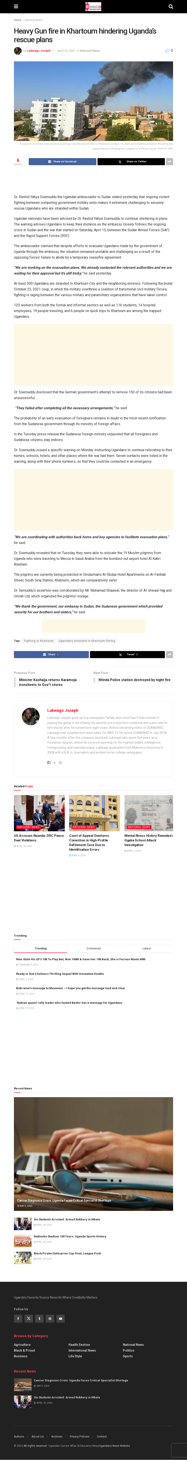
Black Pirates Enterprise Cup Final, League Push (67, 1253)
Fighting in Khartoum (39, 640)
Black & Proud (24, 1351)
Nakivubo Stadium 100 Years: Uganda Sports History (70, 1236)
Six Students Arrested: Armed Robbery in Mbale (67, 1219)
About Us (38, 1436)
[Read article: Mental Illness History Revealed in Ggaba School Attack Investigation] (149, 813)
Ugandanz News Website (114, 1446)
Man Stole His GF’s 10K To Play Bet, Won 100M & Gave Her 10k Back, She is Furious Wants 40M (80, 959)
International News (82, 1351)
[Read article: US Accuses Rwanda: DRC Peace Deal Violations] (39, 813)
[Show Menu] (16, 6)
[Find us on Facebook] (18, 1319)
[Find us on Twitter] (29, 1319)
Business (20, 1356)
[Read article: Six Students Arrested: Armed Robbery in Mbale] (23, 1224)
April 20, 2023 (66, 50)
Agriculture (22, 1345)
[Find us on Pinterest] (50, 1319)
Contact (102, 1436)
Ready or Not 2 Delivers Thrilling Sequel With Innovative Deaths (60, 974)
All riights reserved (35, 1446)
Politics (128, 1351)
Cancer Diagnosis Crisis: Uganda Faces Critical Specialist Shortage (64, 1200)
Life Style (75, 1356)
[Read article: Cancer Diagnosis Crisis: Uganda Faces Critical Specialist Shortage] (93, 1154)
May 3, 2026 (24, 1206)
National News (33, 20)
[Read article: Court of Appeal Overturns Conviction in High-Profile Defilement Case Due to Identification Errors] (94, 813)
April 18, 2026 (23, 846)
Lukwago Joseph (39, 50)
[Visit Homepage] (93, 6)
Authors (19, 1436)
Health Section (79, 1345)
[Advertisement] (93, 179)
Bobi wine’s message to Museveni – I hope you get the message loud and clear (70, 988)
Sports (128, 1356)
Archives (56, 1436)
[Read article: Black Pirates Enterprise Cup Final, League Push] (23, 1258)
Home (17, 20)
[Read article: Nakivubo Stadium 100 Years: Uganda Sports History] (23, 1241)
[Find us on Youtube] (60, 1319)
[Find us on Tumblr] (39, 1319)
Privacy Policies (79, 1436)
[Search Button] (171, 6)
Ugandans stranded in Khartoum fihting (87, 640)
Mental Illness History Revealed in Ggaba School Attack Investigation (149, 840)
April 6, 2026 (77, 856)
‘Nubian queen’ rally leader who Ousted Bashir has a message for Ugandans (69, 1003)
